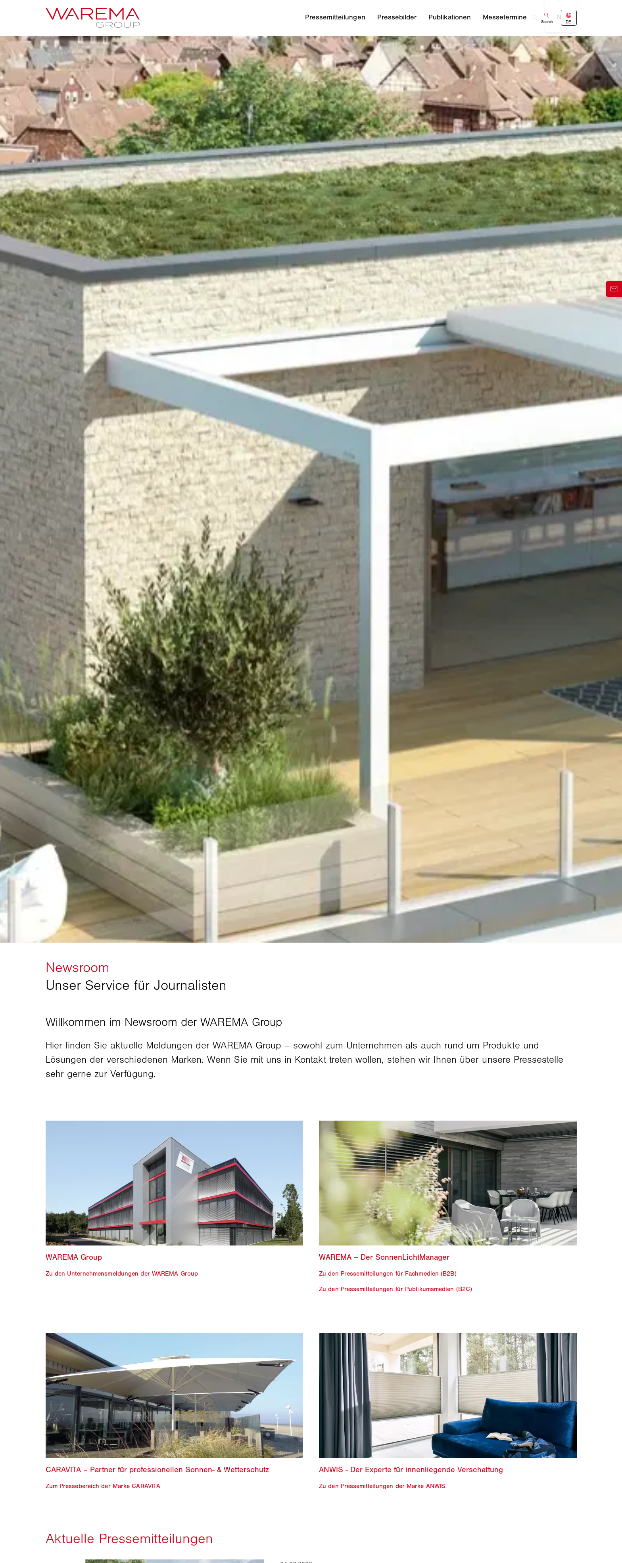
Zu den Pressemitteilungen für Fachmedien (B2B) (388, 1273)
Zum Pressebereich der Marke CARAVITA (103, 1485)
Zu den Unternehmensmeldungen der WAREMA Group (122, 1273)
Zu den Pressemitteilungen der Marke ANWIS (382, 1485)
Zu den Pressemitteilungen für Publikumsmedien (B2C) (395, 1289)
